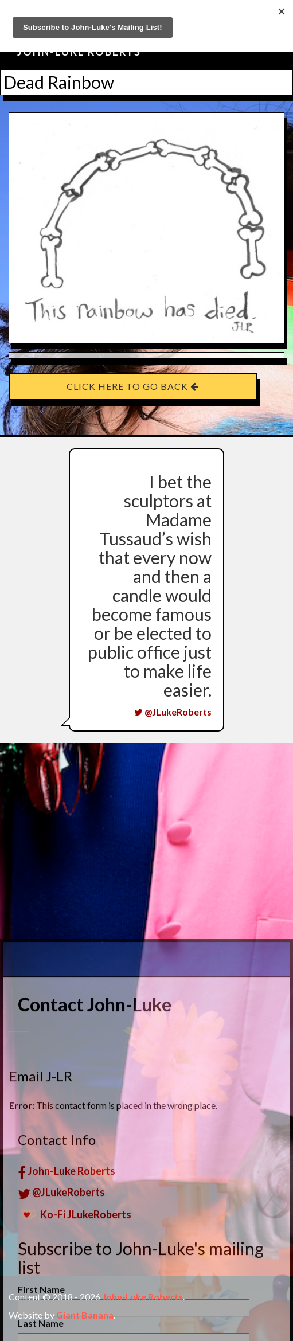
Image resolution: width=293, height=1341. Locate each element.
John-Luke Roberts (79, 51)
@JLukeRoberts (173, 711)
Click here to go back (133, 386)
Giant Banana (85, 1314)
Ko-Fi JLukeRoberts (74, 1333)
